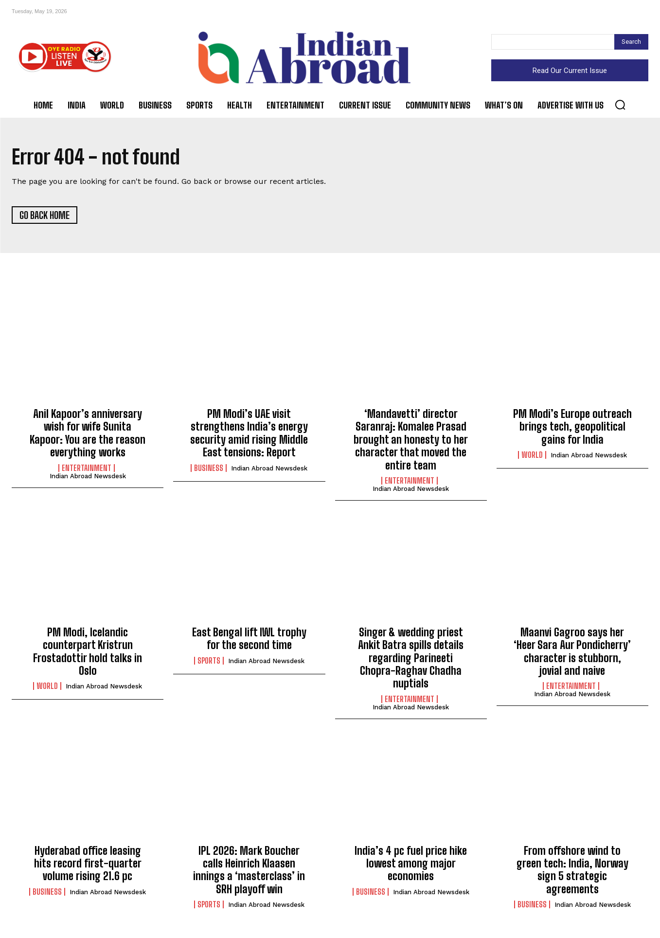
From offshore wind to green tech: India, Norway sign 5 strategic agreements (572, 870)
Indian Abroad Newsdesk (88, 476)
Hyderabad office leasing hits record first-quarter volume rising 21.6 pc (88, 863)
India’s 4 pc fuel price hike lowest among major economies (411, 863)
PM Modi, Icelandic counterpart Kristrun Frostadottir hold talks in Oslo (87, 651)
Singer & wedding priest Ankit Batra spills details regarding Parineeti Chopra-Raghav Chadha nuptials (411, 658)
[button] (620, 104)
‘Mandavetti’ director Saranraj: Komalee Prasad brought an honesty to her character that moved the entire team (411, 440)
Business (208, 468)
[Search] (631, 42)
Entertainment (86, 468)
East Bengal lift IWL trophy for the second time (249, 638)
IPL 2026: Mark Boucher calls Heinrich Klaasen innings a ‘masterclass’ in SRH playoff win (249, 870)
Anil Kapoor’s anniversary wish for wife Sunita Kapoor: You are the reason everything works (87, 433)
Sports (208, 661)
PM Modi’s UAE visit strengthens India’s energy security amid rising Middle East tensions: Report (249, 433)
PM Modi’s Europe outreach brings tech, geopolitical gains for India (572, 427)
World (532, 455)
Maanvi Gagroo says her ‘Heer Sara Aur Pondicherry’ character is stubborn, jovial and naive (572, 651)
